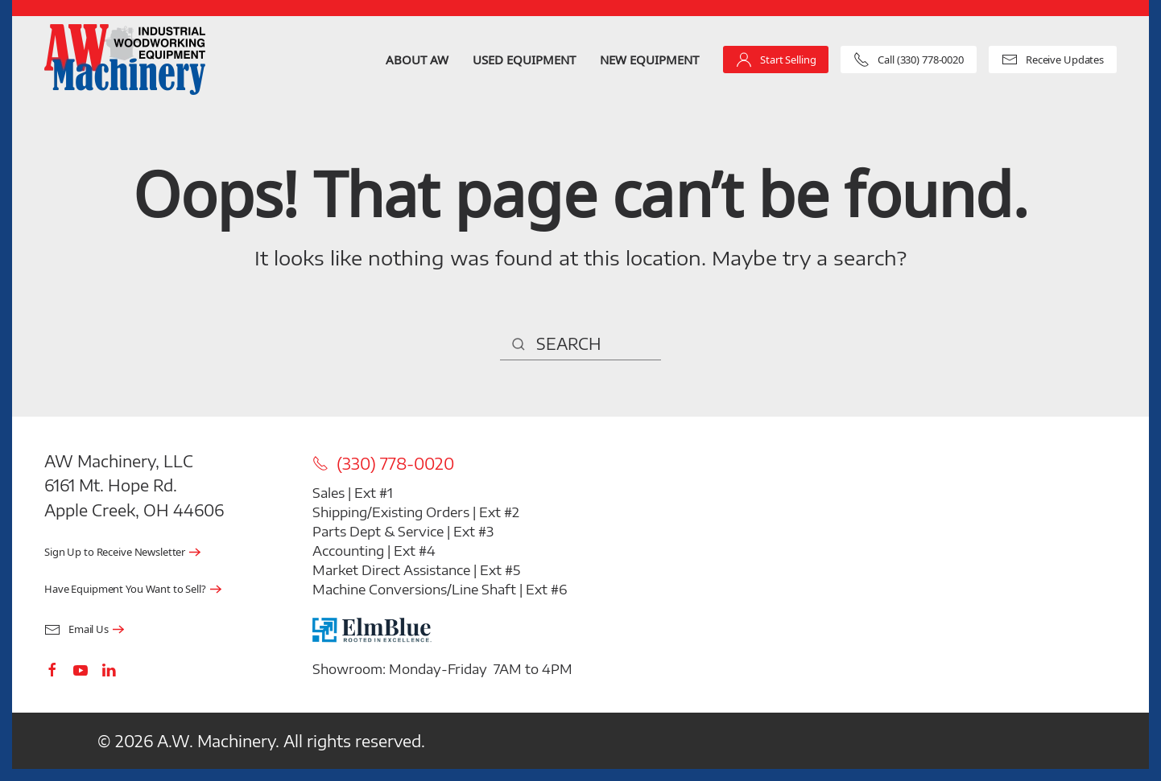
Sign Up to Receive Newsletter (114, 552)
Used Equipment (524, 59)
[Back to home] (124, 59)
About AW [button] (417, 59)
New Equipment (649, 59)
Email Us (76, 629)
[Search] (580, 344)
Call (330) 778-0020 (908, 59)
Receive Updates (1053, 59)
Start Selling (776, 59)
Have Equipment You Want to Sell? (125, 589)
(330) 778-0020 (383, 463)
